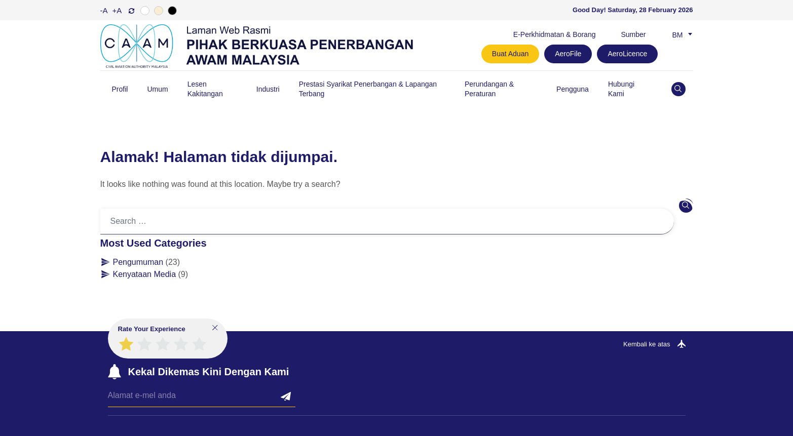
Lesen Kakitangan (205, 89)
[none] (680, 34)
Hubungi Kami (621, 89)
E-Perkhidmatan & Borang (554, 34)
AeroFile (568, 54)
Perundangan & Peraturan (489, 89)
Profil (120, 89)
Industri (268, 89)
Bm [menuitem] (677, 35)
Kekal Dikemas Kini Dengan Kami (208, 371)
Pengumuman (138, 262)
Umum (157, 89)
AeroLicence (627, 54)
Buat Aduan (510, 54)
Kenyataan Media (144, 274)
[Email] (201, 398)
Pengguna (572, 89)
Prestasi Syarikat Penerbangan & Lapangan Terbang (368, 89)
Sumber (633, 34)
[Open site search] (678, 89)
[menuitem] (680, 34)
